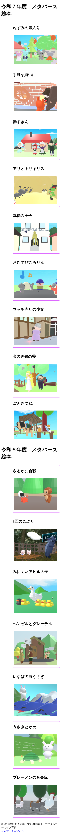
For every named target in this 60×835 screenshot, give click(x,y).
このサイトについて (12, 830)
